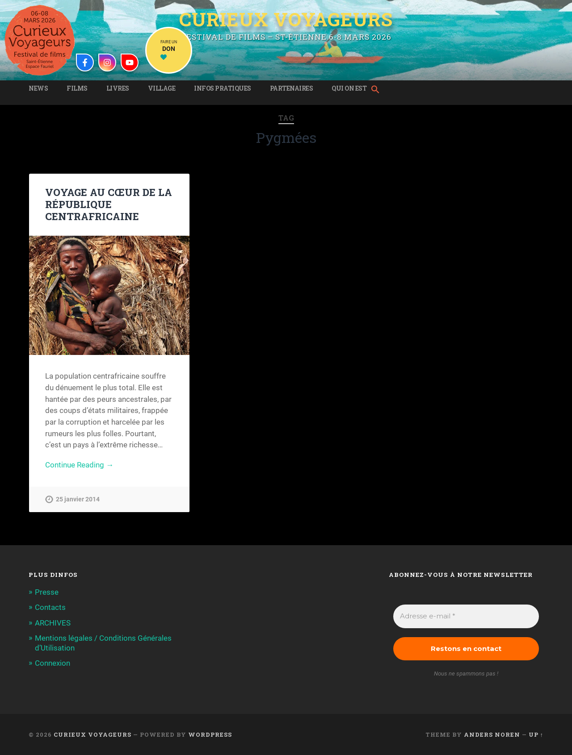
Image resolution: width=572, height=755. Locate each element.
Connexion (52, 663)
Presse (47, 592)
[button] (377, 90)
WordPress (210, 734)
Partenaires (291, 88)
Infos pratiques (222, 88)
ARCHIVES (53, 622)
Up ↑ (536, 734)
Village (162, 88)
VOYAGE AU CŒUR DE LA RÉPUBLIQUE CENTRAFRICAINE (108, 204)
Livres (117, 88)
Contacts (50, 607)
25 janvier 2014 (78, 499)
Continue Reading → (79, 464)
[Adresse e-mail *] (466, 616)
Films (77, 88)
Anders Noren (492, 734)
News (38, 88)
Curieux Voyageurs (286, 19)
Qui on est (349, 88)
